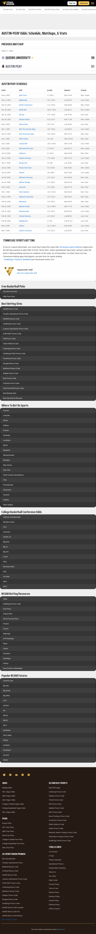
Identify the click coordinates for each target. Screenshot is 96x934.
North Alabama (24, 192)
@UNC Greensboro (26, 105)
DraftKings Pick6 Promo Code (14, 353)
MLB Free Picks (8, 835)
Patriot (5, 740)
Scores (5, 629)
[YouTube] (16, 774)
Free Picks (7, 609)
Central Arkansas (25, 216)
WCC (5, 586)
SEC (5, 572)
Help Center (53, 880)
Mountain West (8, 567)
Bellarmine (22, 202)
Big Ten (6, 552)
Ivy (4, 710)
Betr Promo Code (9, 378)
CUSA (5, 557)
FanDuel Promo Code (11, 383)
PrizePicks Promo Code (12, 358)
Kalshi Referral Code (10, 344)
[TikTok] (22, 774)
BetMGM (27, 259)
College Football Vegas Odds (13, 804)
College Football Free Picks (12, 839)
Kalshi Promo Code (56, 828)
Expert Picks (6, 823)
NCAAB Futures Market (71, 9)
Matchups (6, 634)
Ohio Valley (7, 735)
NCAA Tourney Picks (10, 619)
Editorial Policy (54, 905)
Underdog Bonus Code (10, 887)
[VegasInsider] (48, 770)
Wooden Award (8, 522)
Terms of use (53, 888)
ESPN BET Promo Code (12, 334)
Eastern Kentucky (25, 158)
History (5, 663)
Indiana (6, 425)
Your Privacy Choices (9, 919)
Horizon (6, 705)
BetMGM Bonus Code (11, 319)
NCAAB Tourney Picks (51, 9)
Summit (6, 755)
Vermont (6, 495)
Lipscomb (22, 187)
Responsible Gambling (57, 868)
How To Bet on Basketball (12, 668)
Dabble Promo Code (10, 373)
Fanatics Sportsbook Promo (12, 863)
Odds (5, 599)
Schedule (6, 653)
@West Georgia (24, 182)
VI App (51, 856)
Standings (7, 658)
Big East (6, 542)
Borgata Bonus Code (11, 363)
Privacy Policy (54, 884)
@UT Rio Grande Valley (27, 129)
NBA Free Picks (9, 296)
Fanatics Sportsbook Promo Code (15, 314)
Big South (6, 691)
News (5, 643)
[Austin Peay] (13, 66)
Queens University (25, 231)
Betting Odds (7, 788)
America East (8, 681)
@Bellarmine (23, 221)
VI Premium (53, 852)
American (6, 532)
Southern (6, 745)
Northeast (6, 730)
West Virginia (8, 505)
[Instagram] (29, 774)
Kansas (6, 430)
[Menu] (92, 3)
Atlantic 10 (7, 537)
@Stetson (22, 153)
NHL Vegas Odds (8, 812)
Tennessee (7, 490)
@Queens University (26, 197)
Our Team (52, 876)
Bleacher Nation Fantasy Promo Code (63, 832)
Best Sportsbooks (8, 859)
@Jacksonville (24, 211)
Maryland (6, 450)
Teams (5, 648)
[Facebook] (4, 774)
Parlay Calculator (55, 860)
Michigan (6, 460)
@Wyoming (23, 100)
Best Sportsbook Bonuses (12, 398)
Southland (7, 750)
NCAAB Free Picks (10, 291)
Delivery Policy (54, 896)
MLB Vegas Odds (8, 800)
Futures (6, 624)
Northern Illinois (24, 119)
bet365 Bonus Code (10, 309)
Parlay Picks (7, 614)
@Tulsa (21, 115)
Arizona (6, 410)
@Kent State (23, 124)
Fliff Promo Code (9, 339)
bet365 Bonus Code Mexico (12, 916)
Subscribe (84, 3)
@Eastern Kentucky (26, 177)
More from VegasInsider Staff (27, 273)
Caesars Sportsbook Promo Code (15, 329)
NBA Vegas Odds (8, 796)
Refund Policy (54, 892)
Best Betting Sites (9, 393)
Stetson (21, 173)
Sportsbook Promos (56, 864)
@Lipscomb (23, 163)
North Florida (23, 139)
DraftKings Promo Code (12, 324)
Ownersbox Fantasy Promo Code (61, 836)
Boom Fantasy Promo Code (59, 816)
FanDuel (18, 259)
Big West (6, 695)
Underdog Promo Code (11, 349)
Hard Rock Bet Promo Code (13, 388)
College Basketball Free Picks (13, 843)
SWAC (5, 760)
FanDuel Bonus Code (10, 871)
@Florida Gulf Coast (26, 148)
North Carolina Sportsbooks (13, 475)
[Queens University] (19, 57)
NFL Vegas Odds (8, 792)
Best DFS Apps (54, 788)
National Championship (11, 517)
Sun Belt (6, 576)
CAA (5, 700)
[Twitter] (10, 774)
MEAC (5, 720)
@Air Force (23, 95)
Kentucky (6, 435)
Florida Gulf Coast (25, 168)
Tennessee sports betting (70, 247)
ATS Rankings (8, 639)
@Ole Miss (23, 110)
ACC (5, 527)
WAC (5, 581)
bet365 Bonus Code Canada (12, 907)
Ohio (5, 480)
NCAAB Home (8, 9)
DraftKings (8, 259)
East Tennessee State (26, 134)
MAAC (5, 715)
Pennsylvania (8, 485)
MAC (5, 562)
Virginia (6, 500)
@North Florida (24, 206)
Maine (5, 445)
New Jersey (7, 465)
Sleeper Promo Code (10, 895)
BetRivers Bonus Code (11, 368)
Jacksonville (23, 144)
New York (6, 470)
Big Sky (6, 686)
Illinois (5, 420)
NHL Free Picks (8, 848)
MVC (5, 725)
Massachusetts (8, 455)
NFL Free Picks (8, 827)
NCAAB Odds (20, 9)
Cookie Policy (54, 900)
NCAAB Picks (34, 9)
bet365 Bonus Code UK (11, 912)
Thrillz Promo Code (56, 800)
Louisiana (6, 440)
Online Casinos (54, 909)
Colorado (6, 415)
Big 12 (5, 547)
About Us (52, 872)
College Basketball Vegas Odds (13, 808)
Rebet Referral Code (56, 824)
